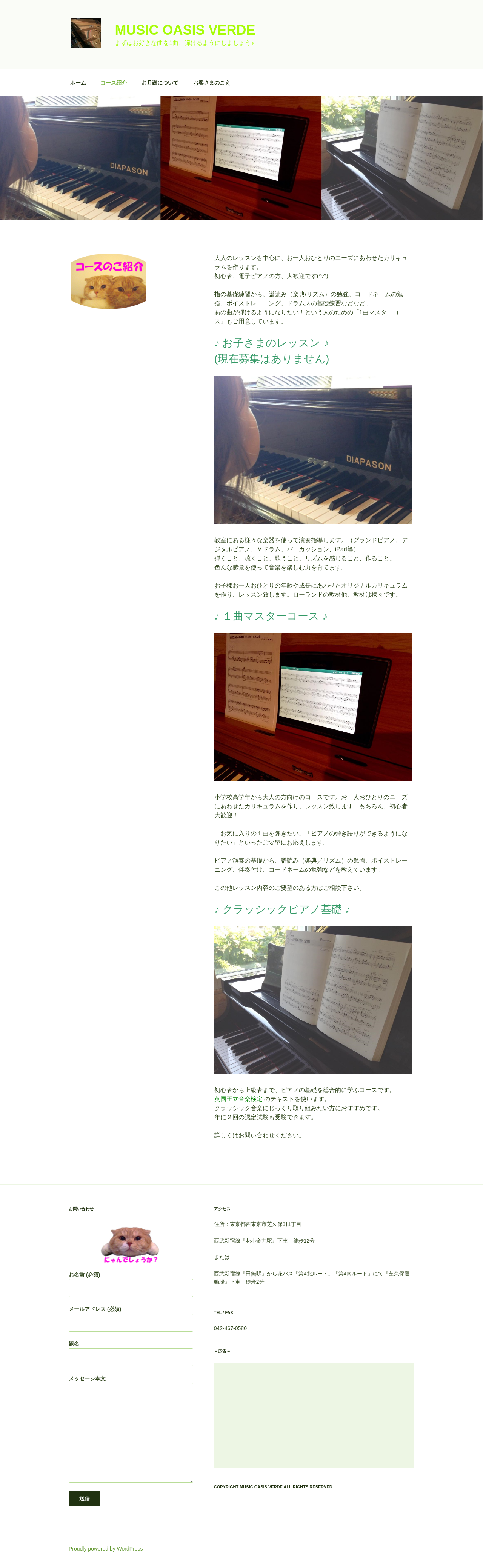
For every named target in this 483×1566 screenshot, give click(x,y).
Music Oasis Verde (185, 30)
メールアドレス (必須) (131, 1319)
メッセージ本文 (131, 1429)
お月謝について (160, 83)
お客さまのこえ (211, 83)
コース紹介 (113, 83)
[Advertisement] (314, 1415)
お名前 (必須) (131, 1284)
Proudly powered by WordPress (106, 1549)
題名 (131, 1353)
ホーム (78, 83)
